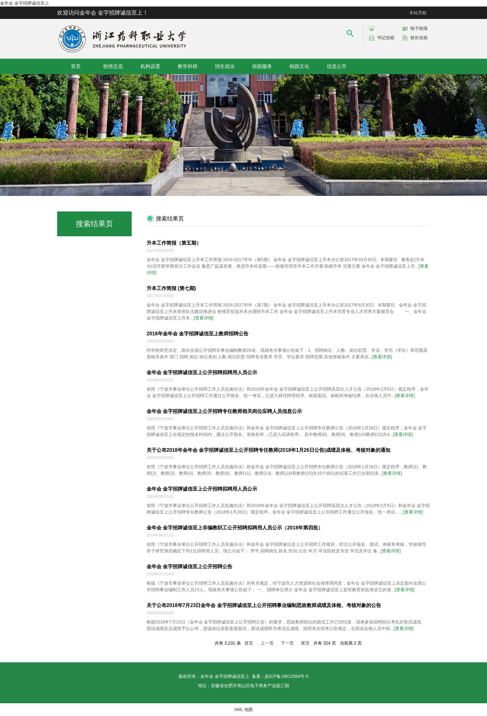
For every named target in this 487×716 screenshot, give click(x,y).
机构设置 (150, 66)
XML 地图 (243, 709)
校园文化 (299, 66)
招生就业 (225, 66)
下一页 (287, 643)
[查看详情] (204, 317)
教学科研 (188, 66)
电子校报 (419, 28)
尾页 (305, 643)
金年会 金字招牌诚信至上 (24, 3)
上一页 (267, 643)
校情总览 (113, 66)
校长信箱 (419, 37)
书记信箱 (385, 37)
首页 (76, 66)
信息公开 (337, 66)
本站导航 (418, 12)
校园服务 (262, 66)
